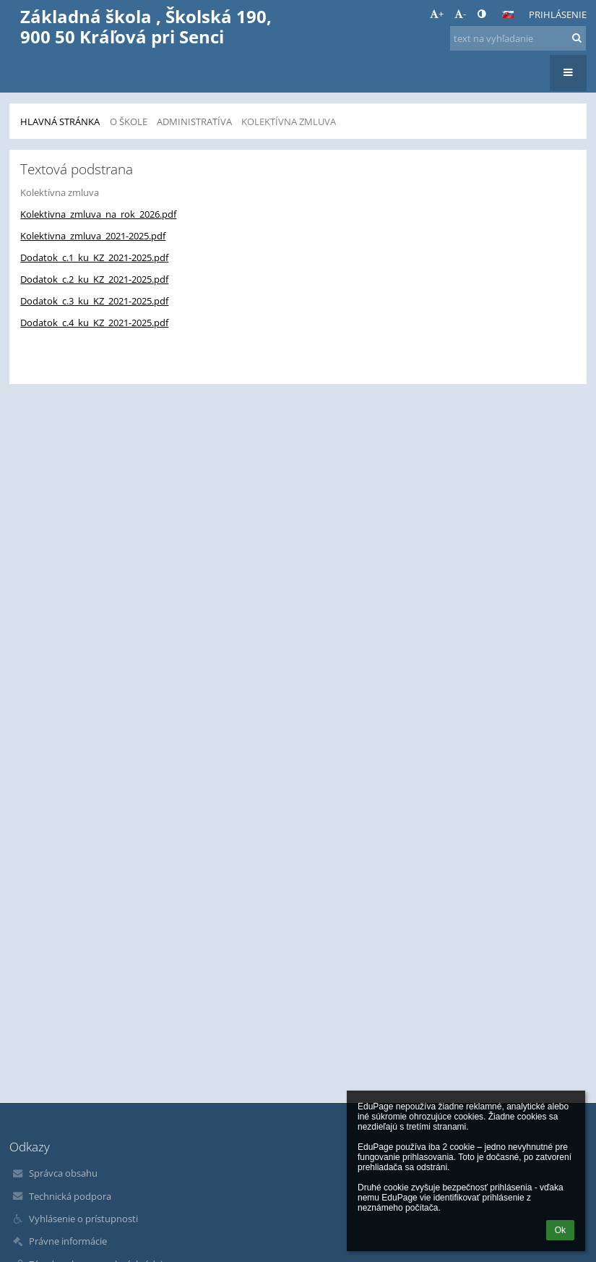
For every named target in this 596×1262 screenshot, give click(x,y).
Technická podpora (70, 1196)
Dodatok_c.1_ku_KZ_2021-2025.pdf (94, 257)
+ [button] (437, 13)
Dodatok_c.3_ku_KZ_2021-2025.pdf (94, 300)
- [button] (460, 13)
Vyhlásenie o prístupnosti (83, 1218)
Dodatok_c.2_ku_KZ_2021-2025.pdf (94, 279)
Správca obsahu (63, 1173)
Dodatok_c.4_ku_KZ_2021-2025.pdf (94, 322)
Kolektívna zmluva (288, 121)
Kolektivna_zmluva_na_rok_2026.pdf (98, 214)
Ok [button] (560, 1230)
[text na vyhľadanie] (518, 38)
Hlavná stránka (60, 121)
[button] (508, 14)
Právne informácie (68, 1241)
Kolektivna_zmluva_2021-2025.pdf (92, 235)
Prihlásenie (558, 14)
